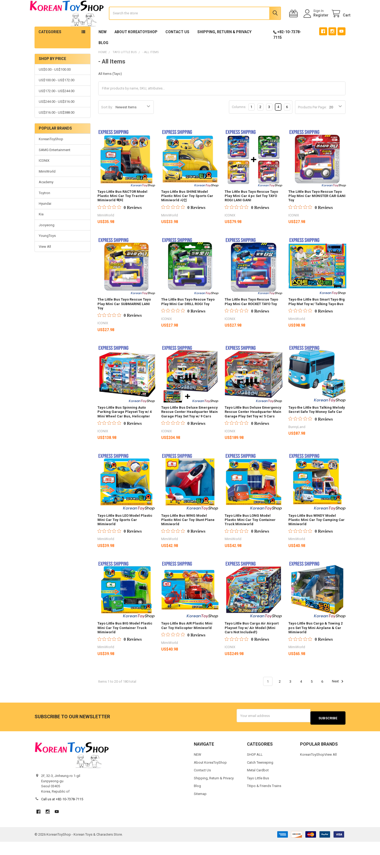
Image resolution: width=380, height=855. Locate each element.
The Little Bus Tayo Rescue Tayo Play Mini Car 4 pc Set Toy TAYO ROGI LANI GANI (251, 211)
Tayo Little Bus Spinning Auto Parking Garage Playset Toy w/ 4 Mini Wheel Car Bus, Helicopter (124, 427)
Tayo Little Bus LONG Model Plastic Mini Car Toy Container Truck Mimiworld (250, 535)
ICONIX (44, 176)
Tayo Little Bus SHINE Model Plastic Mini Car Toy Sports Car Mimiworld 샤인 (187, 211)
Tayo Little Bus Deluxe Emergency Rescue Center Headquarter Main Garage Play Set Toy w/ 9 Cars (189, 427)
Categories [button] (50, 47)
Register (315, 23)
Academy (46, 198)
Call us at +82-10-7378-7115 (62, 812)
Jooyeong (46, 241)
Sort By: (107, 123)
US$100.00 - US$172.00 (56, 96)
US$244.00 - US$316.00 (56, 117)
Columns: (239, 123)
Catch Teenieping (260, 775)
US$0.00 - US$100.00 (55, 85)
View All (45, 262)
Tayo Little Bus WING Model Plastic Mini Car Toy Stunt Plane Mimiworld (188, 535)
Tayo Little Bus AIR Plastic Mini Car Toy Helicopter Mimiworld (186, 641)
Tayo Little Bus (258, 791)
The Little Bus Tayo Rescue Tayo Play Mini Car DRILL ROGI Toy (188, 317)
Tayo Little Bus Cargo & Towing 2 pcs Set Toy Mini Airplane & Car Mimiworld (315, 643)
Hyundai (45, 219)
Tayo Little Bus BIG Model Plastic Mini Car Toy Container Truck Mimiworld (124, 643)
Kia (41, 230)
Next (338, 697)
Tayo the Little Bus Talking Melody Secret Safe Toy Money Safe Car (316, 425)
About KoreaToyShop (135, 47)
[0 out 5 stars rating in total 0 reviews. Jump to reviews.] (119, 223)
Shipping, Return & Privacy (224, 47)
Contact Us (177, 47)
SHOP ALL (255, 768)
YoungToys (47, 251)
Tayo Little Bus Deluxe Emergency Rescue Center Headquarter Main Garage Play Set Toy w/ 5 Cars (253, 427)
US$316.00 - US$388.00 (56, 128)
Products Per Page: (312, 123)
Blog (103, 58)
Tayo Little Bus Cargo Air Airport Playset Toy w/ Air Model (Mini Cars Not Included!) (252, 643)
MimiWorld (47, 187)
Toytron (44, 209)
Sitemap (200, 807)
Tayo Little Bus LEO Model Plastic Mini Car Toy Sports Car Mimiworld (124, 535)
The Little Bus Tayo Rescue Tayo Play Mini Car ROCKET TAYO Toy (251, 317)
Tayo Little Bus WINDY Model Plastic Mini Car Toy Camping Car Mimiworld (316, 535)
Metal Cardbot (258, 783)
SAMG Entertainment (54, 166)
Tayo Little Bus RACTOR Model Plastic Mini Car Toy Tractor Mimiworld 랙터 (122, 211)
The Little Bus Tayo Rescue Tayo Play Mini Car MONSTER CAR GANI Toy (316, 211)
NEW (102, 47)
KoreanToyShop (51, 155)
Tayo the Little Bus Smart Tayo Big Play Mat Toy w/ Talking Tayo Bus (316, 317)
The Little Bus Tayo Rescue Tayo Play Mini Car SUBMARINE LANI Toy (124, 319)
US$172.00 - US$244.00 (56, 107)
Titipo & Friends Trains (264, 799)
